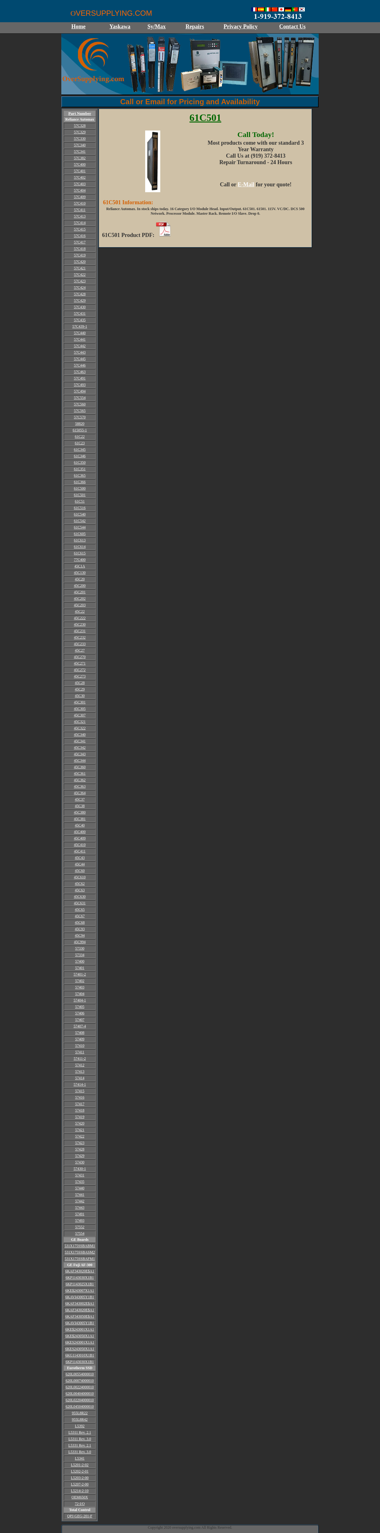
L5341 (79, 1458)
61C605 (80, 534)
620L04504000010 (80, 1406)
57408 (79, 1032)
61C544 (80, 527)
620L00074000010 (80, 1380)
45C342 (80, 747)
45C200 (80, 585)
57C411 (80, 210)
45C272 (80, 670)
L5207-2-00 (79, 1484)
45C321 (80, 721)
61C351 (80, 469)
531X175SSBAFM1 (80, 1259)
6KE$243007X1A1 (79, 1290)
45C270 (80, 657)
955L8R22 (80, 1413)
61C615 (80, 553)
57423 (79, 1143)
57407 (79, 1019)
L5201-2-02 (79, 1465)
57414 (79, 1078)
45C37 (80, 799)
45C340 (80, 734)
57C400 (80, 164)
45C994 (80, 942)
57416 (79, 1097)
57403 (79, 987)
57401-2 (80, 974)
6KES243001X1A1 (79, 1342)
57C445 (80, 359)
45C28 (80, 683)
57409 (79, 1039)
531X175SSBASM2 (80, 1252)
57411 (79, 1052)
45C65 (80, 909)
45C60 (80, 870)
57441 (79, 1194)
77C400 (80, 559)
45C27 (80, 650)
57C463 (80, 372)
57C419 (80, 255)
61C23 (80, 443)
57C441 (80, 339)
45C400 (80, 832)
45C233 (80, 644)
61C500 (80, 488)
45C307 (80, 715)
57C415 (80, 229)
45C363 (80, 786)
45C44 (80, 864)
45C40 (80, 825)
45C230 (80, 624)
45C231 (80, 631)
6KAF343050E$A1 (79, 1316)
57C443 (80, 352)
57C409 (80, 197)
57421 (79, 1130)
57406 (79, 1013)
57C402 (80, 177)
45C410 (80, 845)
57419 (79, 1117)
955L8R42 (80, 1419)
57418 (79, 1110)
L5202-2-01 (79, 1471)
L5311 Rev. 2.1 (79, 1432)
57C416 (80, 236)
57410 (79, 1045)
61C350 (80, 462)
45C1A (79, 566)
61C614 (80, 547)
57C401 (80, 171)
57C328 (80, 125)
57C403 (80, 184)
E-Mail (246, 184)
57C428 (80, 294)
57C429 (80, 300)
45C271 (80, 663)
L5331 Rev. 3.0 (79, 1452)
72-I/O (80, 1504)
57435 (79, 1181)
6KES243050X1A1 (79, 1349)
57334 (79, 955)
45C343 (80, 754)
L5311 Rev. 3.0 (79, 1439)
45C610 (80, 877)
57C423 (80, 281)
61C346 (80, 456)
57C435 (80, 320)
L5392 (79, 1426)
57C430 (80, 307)
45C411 (80, 851)
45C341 (80, 741)
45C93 (80, 929)
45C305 (80, 708)
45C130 (80, 572)
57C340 (80, 145)
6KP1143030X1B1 (80, 1277)
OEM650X (80, 1497)
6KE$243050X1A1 (79, 1336)
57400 (79, 961)
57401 (79, 968)
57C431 (80, 313)
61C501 (80, 495)
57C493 (80, 385)
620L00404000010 (80, 1393)
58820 (79, 423)
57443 (79, 1207)
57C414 (80, 223)
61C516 (80, 508)
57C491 (80, 378)
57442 (79, 1201)
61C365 (80, 475)
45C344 (80, 760)
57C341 (80, 151)
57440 (79, 1188)
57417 (79, 1104)
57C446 (80, 365)
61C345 (80, 449)
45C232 (80, 637)
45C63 (80, 890)
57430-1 (80, 1168)
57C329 (80, 132)
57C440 (80, 333)
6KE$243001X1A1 (79, 1329)
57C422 (80, 274)
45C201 (80, 592)
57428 (79, 1149)
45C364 (80, 793)
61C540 (80, 514)
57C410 (80, 203)
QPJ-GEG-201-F (79, 1516)
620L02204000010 (80, 1400)
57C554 (80, 398)
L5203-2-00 (79, 1478)
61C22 (80, 436)
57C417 (80, 242)
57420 (79, 1123)
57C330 (80, 138)
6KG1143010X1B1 (79, 1355)
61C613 (80, 540)
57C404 (80, 190)
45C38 (80, 806)
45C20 (80, 579)
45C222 (80, 618)
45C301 (80, 702)
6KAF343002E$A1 (79, 1303)
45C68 (80, 922)
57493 (79, 1220)
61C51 (80, 501)
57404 (79, 994)
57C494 (80, 391)
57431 (79, 1175)
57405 (79, 1007)
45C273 (80, 676)
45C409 (80, 838)
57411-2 (80, 1058)
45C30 (80, 696)
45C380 (80, 812)
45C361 (80, 773)
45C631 (80, 903)
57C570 (80, 417)
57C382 (80, 158)
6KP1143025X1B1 (80, 1284)
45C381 (80, 819)
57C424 (80, 287)
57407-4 (80, 1026)
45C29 (80, 689)
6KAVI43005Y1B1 (79, 1297)
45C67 (80, 916)
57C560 (80, 404)
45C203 (80, 605)
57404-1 (80, 1000)
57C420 (80, 261)
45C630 (80, 896)
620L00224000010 (80, 1387)
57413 (79, 1071)
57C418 (80, 249)
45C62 (80, 883)
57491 (79, 1214)
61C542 (80, 521)
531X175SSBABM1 (79, 1246)
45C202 (80, 598)
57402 (79, 981)
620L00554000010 (80, 1374)
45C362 (80, 780)
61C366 (80, 482)
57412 (79, 1065)
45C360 (80, 767)
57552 (79, 1227)
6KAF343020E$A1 (79, 1271)
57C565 (80, 410)
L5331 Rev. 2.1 (79, 1445)
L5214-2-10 (79, 1491)
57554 (79, 1233)
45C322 (80, 728)
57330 (79, 948)
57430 (79, 1162)
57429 (79, 1156)
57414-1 (80, 1084)
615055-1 (80, 430)
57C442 (80, 346)
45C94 (80, 935)
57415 (79, 1091)
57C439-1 (79, 326)
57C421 (80, 268)
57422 (79, 1136)
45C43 (80, 858)
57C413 (80, 216)
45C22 (80, 611)
